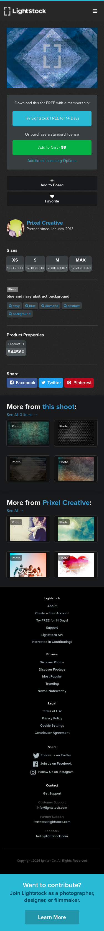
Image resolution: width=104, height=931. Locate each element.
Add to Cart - (52, 147)
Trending (52, 683)
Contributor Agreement (52, 732)
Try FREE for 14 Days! (52, 620)
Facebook (22, 382)
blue (30, 305)
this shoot (58, 406)
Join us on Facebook (56, 763)
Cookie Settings (52, 725)
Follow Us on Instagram (55, 771)
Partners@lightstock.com (52, 821)
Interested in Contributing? (52, 641)
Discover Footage (52, 669)
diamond (49, 305)
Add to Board (52, 183)
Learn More (52, 917)
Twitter (51, 382)
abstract (72, 305)
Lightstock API (52, 634)
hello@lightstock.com (52, 836)
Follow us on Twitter (56, 755)
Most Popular (52, 676)
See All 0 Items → (22, 415)
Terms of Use (52, 711)
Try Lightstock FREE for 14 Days (52, 118)
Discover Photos (52, 662)
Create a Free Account (52, 613)
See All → (15, 511)
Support (52, 627)
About (52, 605)
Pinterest (79, 382)
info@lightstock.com (52, 807)
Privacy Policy (52, 718)
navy (14, 305)
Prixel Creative (45, 223)
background (20, 313)
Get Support (52, 793)
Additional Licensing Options (52, 161)
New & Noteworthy (52, 690)
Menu (95, 11)
